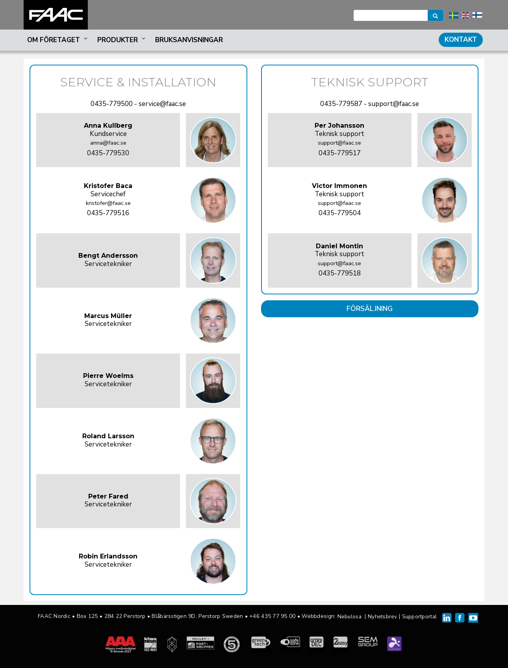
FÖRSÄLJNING (370, 308)
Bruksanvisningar (189, 40)
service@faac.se (162, 103)
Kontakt (461, 39)
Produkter (122, 40)
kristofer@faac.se (108, 203)
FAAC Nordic (56, 15)
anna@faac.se (108, 143)
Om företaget (58, 40)
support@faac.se (393, 103)
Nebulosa (349, 616)
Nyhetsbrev (382, 616)
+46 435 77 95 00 (272, 616)
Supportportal (419, 616)
